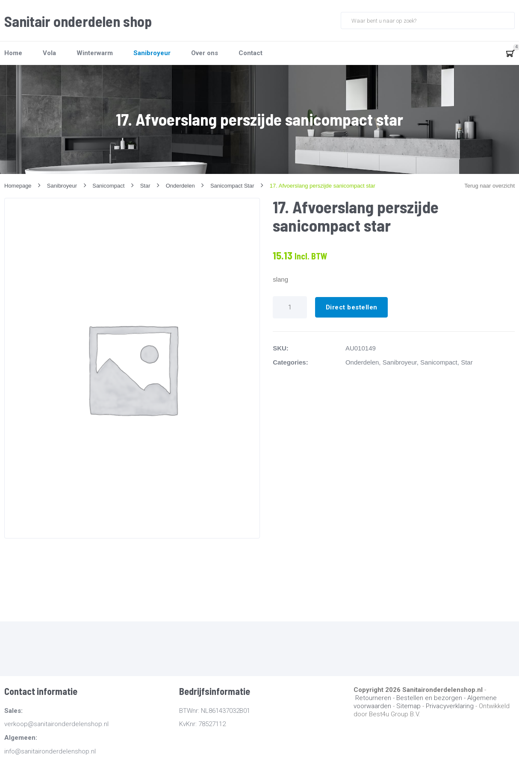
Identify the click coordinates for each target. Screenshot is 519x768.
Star (467, 362)
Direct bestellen (351, 307)
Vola (49, 53)
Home (13, 53)
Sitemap (408, 706)
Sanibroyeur (152, 53)
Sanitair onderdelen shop (78, 21)
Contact (250, 53)
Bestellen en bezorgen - (431, 698)
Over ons (204, 53)
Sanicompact (438, 362)
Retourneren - (375, 698)
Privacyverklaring (450, 706)
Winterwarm (95, 53)
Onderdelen (362, 362)
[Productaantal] (290, 307)
